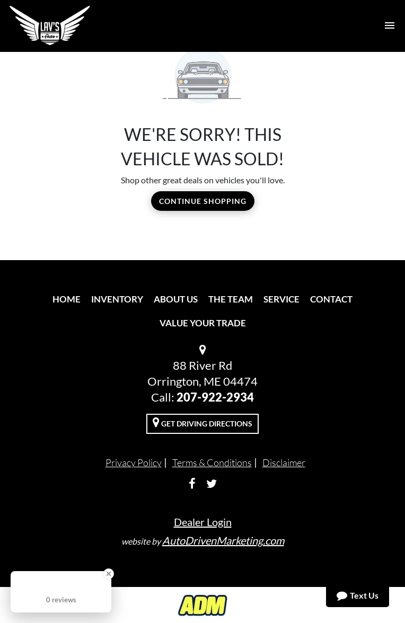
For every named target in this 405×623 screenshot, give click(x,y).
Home (66, 299)
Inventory (117, 299)
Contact (331, 299)
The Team (230, 299)
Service (281, 299)
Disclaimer (283, 462)
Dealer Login (203, 521)
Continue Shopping (202, 201)
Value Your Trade (203, 322)
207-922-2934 (215, 397)
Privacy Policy (133, 462)
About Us (176, 299)
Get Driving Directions (202, 422)
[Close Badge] (108, 573)
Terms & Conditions (212, 462)
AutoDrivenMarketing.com (223, 540)
